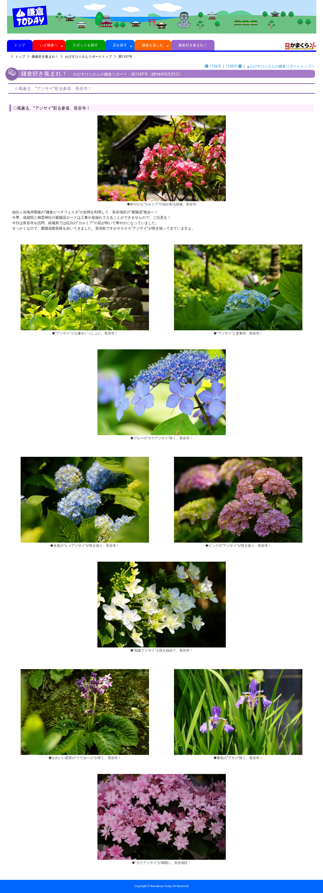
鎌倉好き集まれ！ (192, 45)
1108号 (234, 66)
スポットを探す (85, 45)
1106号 (213, 66)
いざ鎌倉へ (49, 45)
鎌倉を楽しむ (152, 45)
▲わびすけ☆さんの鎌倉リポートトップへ (280, 66)
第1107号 (125, 56)
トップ (19, 45)
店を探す (120, 45)
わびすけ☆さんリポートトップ (88, 56)
